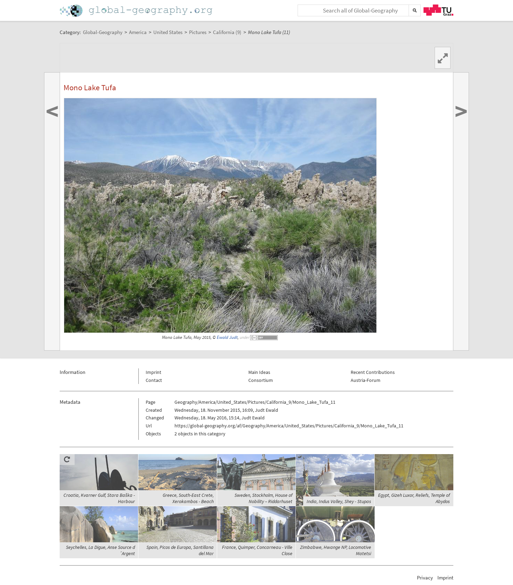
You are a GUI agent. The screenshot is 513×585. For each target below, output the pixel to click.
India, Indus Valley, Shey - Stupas (339, 501)
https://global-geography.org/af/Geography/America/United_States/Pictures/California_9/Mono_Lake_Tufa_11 (288, 426)
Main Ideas (259, 372)
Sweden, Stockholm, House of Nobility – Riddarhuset (263, 498)
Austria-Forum (366, 380)
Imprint (153, 372)
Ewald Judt (227, 337)
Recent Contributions (373, 372)
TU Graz (438, 10)
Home (137, 11)
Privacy (425, 577)
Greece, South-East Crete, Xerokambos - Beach (188, 498)
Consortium (260, 380)
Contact (154, 380)
